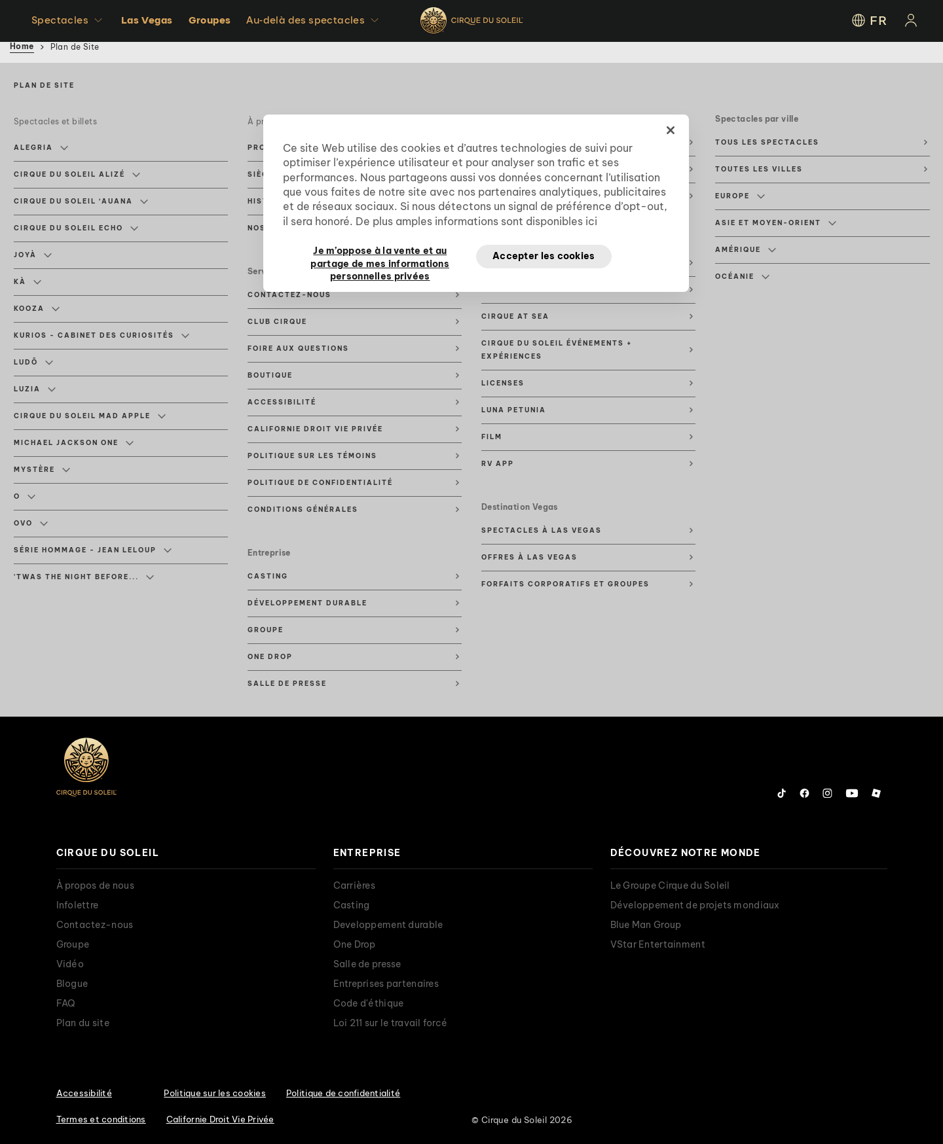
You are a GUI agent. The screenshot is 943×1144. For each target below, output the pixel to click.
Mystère (42, 470)
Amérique (745, 250)
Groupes (210, 20)
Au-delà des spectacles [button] (314, 20)
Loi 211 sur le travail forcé (390, 1023)
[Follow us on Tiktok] (782, 793)
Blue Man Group (646, 925)
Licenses (503, 383)
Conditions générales (303, 509)
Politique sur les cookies (215, 1093)
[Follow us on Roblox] (876, 793)
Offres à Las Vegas (529, 557)
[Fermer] (670, 130)
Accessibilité (282, 402)
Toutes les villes (759, 169)
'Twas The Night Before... (84, 577)
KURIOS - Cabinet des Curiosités (101, 336)
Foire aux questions (298, 348)
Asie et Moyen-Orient (775, 223)
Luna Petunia (513, 410)
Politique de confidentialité (320, 482)
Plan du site (82, 1023)
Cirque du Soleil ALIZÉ (77, 175)
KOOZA (37, 309)
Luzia (35, 389)
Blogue (72, 984)
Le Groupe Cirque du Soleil (670, 885)
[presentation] (186, 853)
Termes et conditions (101, 1119)
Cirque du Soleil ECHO (76, 228)
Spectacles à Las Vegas (541, 530)
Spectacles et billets (55, 121)
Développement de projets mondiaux (695, 905)
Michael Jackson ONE (74, 443)
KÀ (27, 282)
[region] (476, 204)
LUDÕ (33, 362)
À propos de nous (95, 885)
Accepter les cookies (543, 256)
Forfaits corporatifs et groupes (565, 584)
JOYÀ (33, 255)
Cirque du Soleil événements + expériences (557, 350)
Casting (268, 576)
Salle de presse (287, 683)
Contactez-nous (289, 295)
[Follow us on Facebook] (804, 793)
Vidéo (70, 964)
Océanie (742, 277)
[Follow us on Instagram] (827, 793)
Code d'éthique (368, 1003)
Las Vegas (147, 20)
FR (868, 20)
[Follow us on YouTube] (852, 793)
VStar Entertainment (657, 944)
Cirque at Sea (515, 316)
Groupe (266, 630)
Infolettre (77, 905)
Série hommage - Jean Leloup (93, 550)
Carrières (354, 885)
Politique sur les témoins (312, 456)
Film (491, 437)
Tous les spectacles (767, 142)
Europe (740, 196)
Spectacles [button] (68, 20)
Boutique (270, 375)
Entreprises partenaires (386, 984)
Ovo (31, 523)
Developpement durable (388, 925)
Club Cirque (277, 321)
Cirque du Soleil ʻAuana (81, 201)
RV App (497, 463)
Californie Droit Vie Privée (315, 429)
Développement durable (307, 603)
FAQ (66, 1003)
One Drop (270, 656)
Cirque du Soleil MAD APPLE (90, 416)
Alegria (41, 148)
